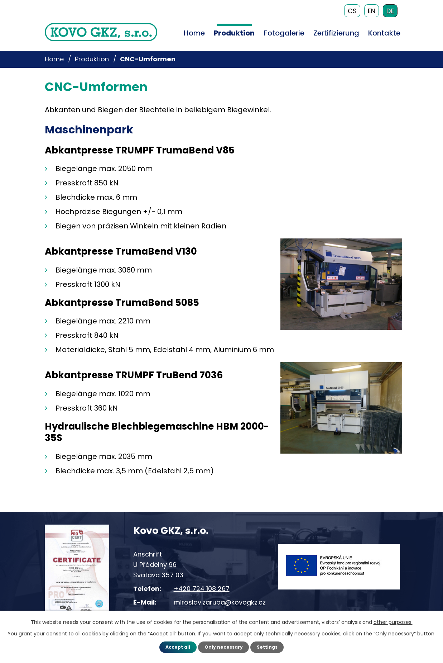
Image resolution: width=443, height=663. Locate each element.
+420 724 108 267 (202, 588)
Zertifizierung (336, 33)
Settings (270, 647)
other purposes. (393, 621)
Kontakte (384, 33)
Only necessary (223, 647)
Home (194, 33)
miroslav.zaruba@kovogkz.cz (220, 601)
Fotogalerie (284, 33)
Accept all (174, 647)
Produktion (234, 33)
